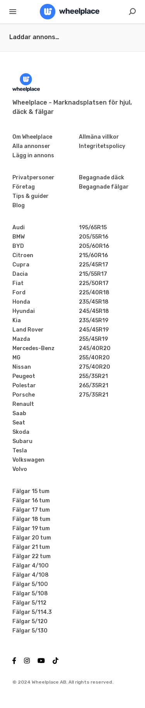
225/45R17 (93, 264)
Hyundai (23, 311)
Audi (18, 227)
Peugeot (23, 376)
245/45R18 (94, 311)
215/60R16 (93, 255)
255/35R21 (93, 376)
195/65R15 (93, 227)
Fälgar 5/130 (30, 630)
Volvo (19, 469)
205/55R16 (93, 237)
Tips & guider (30, 196)
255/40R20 (94, 357)
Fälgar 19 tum (31, 528)
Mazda (21, 339)
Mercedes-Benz (33, 348)
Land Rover (28, 330)
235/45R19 (93, 320)
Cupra (20, 264)
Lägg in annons (33, 155)
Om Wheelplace (32, 137)
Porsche (23, 395)
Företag (23, 187)
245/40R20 (95, 348)
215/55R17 (93, 274)
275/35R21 (93, 395)
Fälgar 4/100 (30, 565)
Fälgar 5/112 (29, 603)
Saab (19, 413)
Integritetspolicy (102, 146)
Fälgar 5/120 (30, 621)
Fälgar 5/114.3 (32, 612)
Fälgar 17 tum (31, 510)
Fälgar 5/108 (30, 593)
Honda (21, 302)
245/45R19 (94, 330)
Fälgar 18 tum (31, 519)
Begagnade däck (101, 177)
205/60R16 (94, 246)
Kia (16, 320)
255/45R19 (93, 339)
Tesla (19, 450)
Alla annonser (31, 146)
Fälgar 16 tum (31, 500)
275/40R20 (94, 367)
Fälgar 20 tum (31, 537)
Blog (18, 205)
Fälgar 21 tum (31, 547)
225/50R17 (94, 283)
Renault (23, 404)
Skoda (20, 432)
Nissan (21, 367)
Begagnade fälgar (104, 187)
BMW (18, 237)
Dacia (20, 274)
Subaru (22, 441)
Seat (18, 422)
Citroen (22, 255)
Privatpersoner (33, 177)
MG (16, 357)
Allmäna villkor (99, 137)
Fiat (18, 283)
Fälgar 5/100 (30, 584)
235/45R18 (94, 302)
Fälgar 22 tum (31, 556)
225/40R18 (94, 292)
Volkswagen (28, 460)
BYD (18, 246)
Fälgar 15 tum (30, 491)
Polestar (24, 385)
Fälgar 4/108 (30, 575)
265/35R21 (93, 385)
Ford (19, 292)
